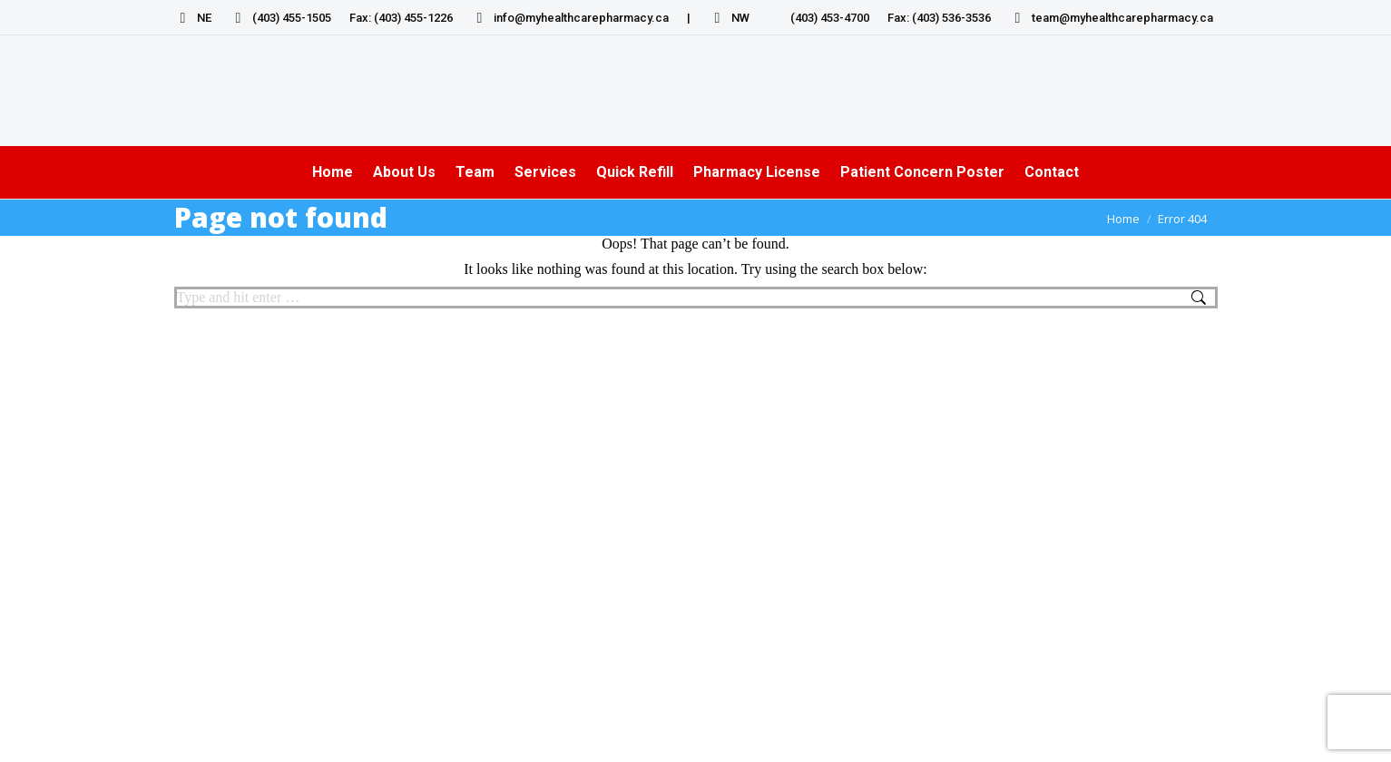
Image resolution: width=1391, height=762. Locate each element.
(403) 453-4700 (818, 17)
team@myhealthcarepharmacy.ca (1111, 17)
